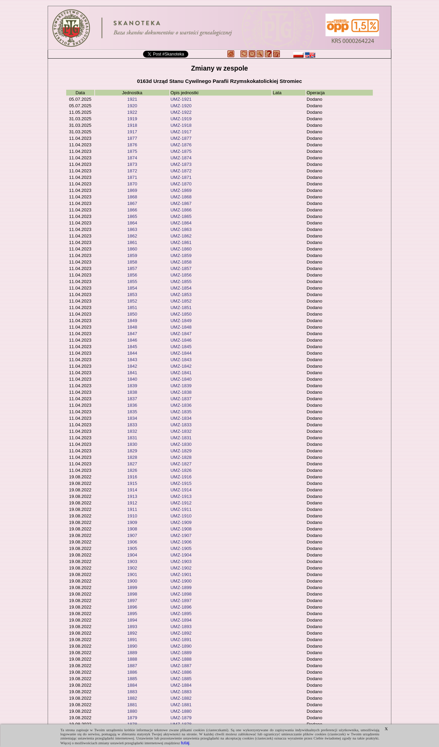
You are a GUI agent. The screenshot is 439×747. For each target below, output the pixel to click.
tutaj (185, 742)
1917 (132, 131)
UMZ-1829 (180, 450)
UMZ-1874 (180, 157)
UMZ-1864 (180, 222)
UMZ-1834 (180, 418)
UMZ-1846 (180, 340)
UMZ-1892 (180, 633)
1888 (132, 659)
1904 (132, 555)
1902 (132, 568)
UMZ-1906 (180, 541)
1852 (132, 301)
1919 (132, 118)
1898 (132, 594)
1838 (132, 392)
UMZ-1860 (180, 249)
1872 (132, 170)
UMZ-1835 (180, 411)
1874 (132, 157)
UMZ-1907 (180, 535)
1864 (132, 222)
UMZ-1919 (180, 118)
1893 (132, 626)
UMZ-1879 (180, 717)
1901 (132, 574)
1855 (132, 281)
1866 (132, 209)
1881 (132, 704)
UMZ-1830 (180, 444)
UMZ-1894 (180, 620)
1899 (132, 587)
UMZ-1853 (180, 294)
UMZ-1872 (180, 170)
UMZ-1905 (180, 548)
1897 (132, 600)
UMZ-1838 (180, 392)
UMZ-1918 (180, 125)
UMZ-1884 (180, 685)
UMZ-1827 (180, 463)
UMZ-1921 (180, 99)
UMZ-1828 (180, 457)
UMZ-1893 (180, 626)
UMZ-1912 (180, 502)
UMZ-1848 (180, 327)
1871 (132, 177)
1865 (132, 216)
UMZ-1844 (180, 353)
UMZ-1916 (180, 476)
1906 (132, 541)
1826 (132, 470)
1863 (132, 229)
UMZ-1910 (180, 515)
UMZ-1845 (180, 346)
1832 (132, 431)
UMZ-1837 (180, 398)
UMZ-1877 (180, 138)
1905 (132, 548)
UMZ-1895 (180, 613)
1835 (132, 411)
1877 (132, 138)
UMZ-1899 (180, 587)
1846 (132, 340)
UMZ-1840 (180, 379)
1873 (132, 164)
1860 (132, 249)
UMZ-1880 (180, 711)
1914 (132, 489)
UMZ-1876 (180, 144)
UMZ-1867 (180, 203)
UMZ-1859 (180, 255)
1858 (132, 262)
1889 (132, 652)
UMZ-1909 (180, 522)
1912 (132, 502)
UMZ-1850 (180, 314)
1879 (132, 717)
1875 (132, 151)
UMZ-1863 (180, 229)
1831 (132, 437)
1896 (132, 607)
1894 (132, 620)
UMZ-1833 (180, 424)
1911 (132, 509)
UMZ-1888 (180, 659)
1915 (132, 483)
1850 (132, 314)
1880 (132, 711)
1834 (132, 418)
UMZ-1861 (180, 242)
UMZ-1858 (180, 262)
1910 (132, 515)
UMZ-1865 (180, 216)
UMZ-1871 (180, 177)
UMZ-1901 (180, 574)
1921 (132, 99)
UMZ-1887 (180, 665)
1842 (132, 366)
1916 (132, 476)
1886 (132, 672)
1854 (132, 288)
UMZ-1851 (180, 307)
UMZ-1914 (180, 489)
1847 (132, 333)
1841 (132, 372)
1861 (132, 242)
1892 (132, 633)
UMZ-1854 (180, 288)
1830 (132, 444)
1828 (132, 457)
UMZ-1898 (180, 594)
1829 (132, 450)
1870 (132, 183)
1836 (132, 405)
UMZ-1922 (180, 112)
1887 (132, 665)
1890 (132, 646)
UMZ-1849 (180, 320)
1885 (132, 678)
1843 (132, 359)
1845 (132, 346)
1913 (132, 496)
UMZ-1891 (180, 639)
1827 (132, 463)
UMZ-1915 (180, 483)
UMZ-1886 (180, 672)
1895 (132, 613)
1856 (132, 275)
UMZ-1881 (180, 704)
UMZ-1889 (180, 652)
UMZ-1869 (180, 190)
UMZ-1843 (180, 359)
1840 (132, 379)
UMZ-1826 (180, 470)
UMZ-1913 (180, 496)
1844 (132, 353)
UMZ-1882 (180, 698)
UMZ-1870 (180, 183)
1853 (132, 294)
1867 (132, 203)
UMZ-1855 (180, 281)
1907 (132, 535)
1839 (132, 385)
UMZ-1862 (180, 235)
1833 (132, 424)
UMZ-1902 (180, 568)
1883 (132, 691)
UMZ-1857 (180, 268)
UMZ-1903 (180, 561)
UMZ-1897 (180, 600)
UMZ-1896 (180, 607)
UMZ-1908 (180, 528)
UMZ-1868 (180, 196)
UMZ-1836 (180, 405)
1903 (132, 561)
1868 (132, 196)
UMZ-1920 (180, 105)
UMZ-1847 (180, 333)
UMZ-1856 (180, 275)
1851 (132, 307)
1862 (132, 235)
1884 (132, 685)
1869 (132, 190)
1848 (132, 327)
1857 (132, 268)
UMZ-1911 (180, 509)
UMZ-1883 (180, 691)
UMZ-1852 (180, 301)
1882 (132, 698)
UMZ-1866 (180, 209)
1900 (132, 581)
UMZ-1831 (180, 437)
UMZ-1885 (180, 678)
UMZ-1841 (180, 372)
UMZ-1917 (180, 131)
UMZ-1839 (180, 385)
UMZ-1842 (180, 366)
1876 (132, 144)
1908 (132, 528)
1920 (132, 105)
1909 (132, 522)
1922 (132, 112)
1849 (132, 320)
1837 (132, 398)
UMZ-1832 (180, 431)
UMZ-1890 (180, 646)
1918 (132, 125)
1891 (132, 639)
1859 (132, 255)
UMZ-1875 (180, 151)
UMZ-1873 (180, 164)
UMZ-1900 (180, 581)
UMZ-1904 (180, 555)
